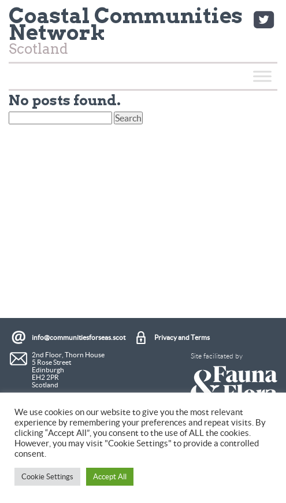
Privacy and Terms (182, 337)
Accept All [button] (110, 476)
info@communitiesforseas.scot (78, 337)
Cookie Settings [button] (47, 476)
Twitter (263, 20)
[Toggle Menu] (262, 76)
